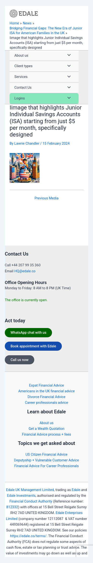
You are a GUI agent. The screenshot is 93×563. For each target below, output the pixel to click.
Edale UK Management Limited (30, 490)
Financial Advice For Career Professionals (46, 466)
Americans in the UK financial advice (46, 391)
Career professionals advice (46, 402)
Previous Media (46, 198)
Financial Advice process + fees (46, 434)
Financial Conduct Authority (30, 501)
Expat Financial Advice (46, 385)
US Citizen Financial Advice (46, 454)
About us (46, 423)
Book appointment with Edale (33, 346)
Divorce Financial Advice (46, 397)
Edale (76, 490)
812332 (12, 507)
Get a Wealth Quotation (46, 428)
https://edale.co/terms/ (28, 536)
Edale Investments (21, 495)
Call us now (20, 360)
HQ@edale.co (24, 271)
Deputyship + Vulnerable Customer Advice (46, 460)
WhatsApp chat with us (28, 332)
